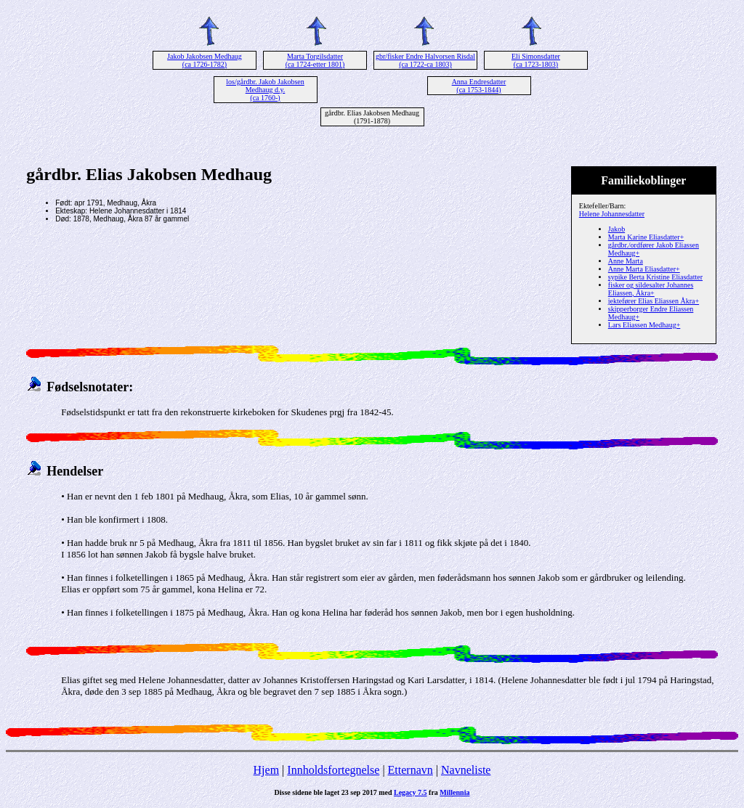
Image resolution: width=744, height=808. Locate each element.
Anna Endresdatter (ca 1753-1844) (479, 86)
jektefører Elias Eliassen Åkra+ (653, 301)
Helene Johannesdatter (611, 214)
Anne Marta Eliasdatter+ (644, 269)
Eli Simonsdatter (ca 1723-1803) (536, 60)
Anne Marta (625, 261)
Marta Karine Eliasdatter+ (646, 237)
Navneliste (465, 770)
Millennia (454, 792)
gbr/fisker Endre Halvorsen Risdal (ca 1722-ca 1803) (425, 60)
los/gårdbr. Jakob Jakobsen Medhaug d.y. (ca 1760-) (265, 90)
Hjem (267, 770)
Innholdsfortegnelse (333, 770)
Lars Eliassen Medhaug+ (644, 325)
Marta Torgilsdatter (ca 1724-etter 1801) (315, 60)
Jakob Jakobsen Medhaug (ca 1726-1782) (204, 60)
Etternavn (410, 770)
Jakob (616, 229)
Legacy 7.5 (410, 792)
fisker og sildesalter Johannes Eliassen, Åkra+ (650, 289)
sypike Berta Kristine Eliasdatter (655, 277)
